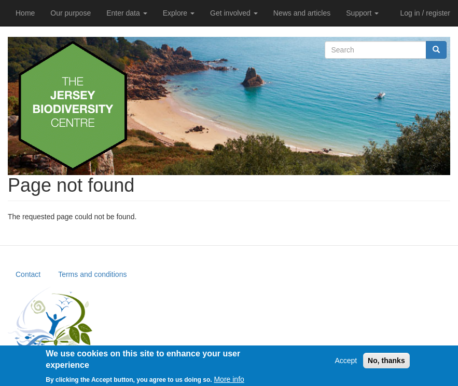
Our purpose (70, 13)
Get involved (234, 13)
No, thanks (386, 364)
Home (25, 13)
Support (362, 13)
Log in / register (425, 13)
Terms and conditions (92, 274)
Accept (346, 364)
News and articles (302, 13)
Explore (179, 13)
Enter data (126, 13)
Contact (28, 274)
